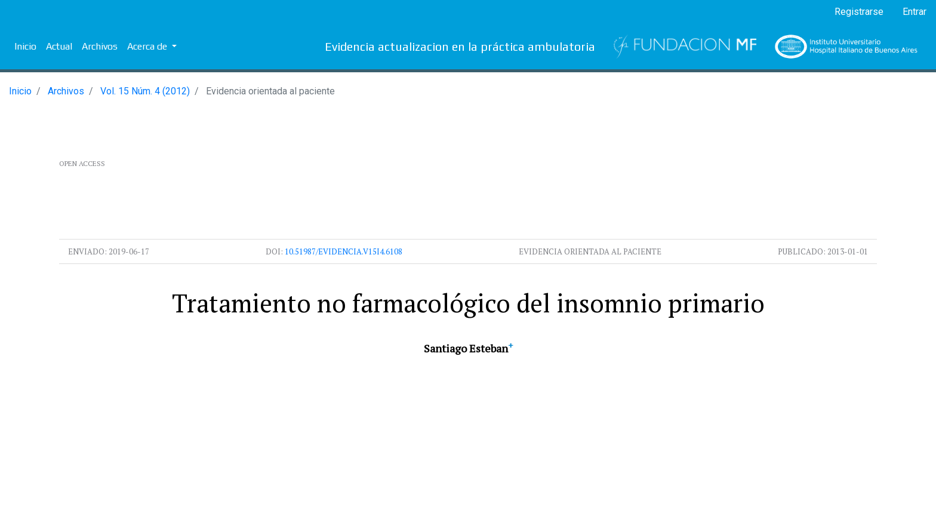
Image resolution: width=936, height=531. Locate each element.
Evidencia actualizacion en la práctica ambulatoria (460, 46)
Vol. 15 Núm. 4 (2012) (145, 91)
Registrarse (859, 11)
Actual (59, 46)
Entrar (914, 11)
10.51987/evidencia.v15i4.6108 (343, 251)
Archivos (100, 46)
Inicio (25, 46)
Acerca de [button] (148, 46)
